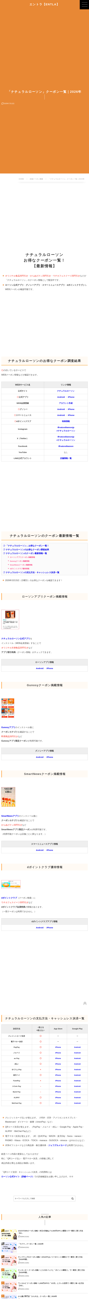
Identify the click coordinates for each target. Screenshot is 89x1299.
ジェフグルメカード (57, 1145)
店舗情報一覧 (66, 458)
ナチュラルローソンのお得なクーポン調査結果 (26, 549)
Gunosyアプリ (8, 727)
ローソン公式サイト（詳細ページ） (17, 1176)
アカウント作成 (66, 403)
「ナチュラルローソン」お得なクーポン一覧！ (26, 545)
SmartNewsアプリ (10, 816)
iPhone (71, 397)
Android (61, 397)
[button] (84, 4)
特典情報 (66, 421)
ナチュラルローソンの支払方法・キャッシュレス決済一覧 (31, 572)
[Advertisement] (44, 214)
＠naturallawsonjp (65, 427)
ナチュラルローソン (65, 391)
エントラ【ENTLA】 (44, 4)
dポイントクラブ (9, 898)
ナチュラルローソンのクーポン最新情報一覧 (25, 553)
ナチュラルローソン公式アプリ (15, 638)
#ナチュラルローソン (66, 431)
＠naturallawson (65, 446)
